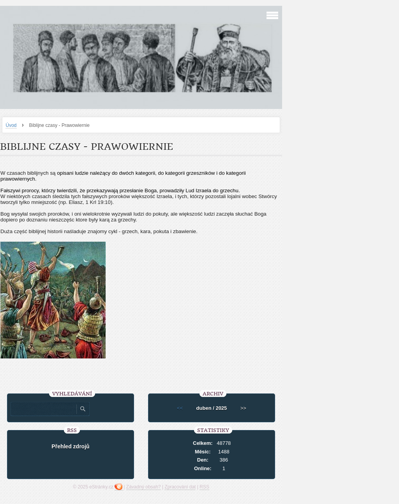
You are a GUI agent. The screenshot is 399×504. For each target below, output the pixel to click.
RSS (204, 487)
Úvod (10, 125)
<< (180, 408)
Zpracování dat (180, 487)
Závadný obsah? (143, 487)
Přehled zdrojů (70, 446)
